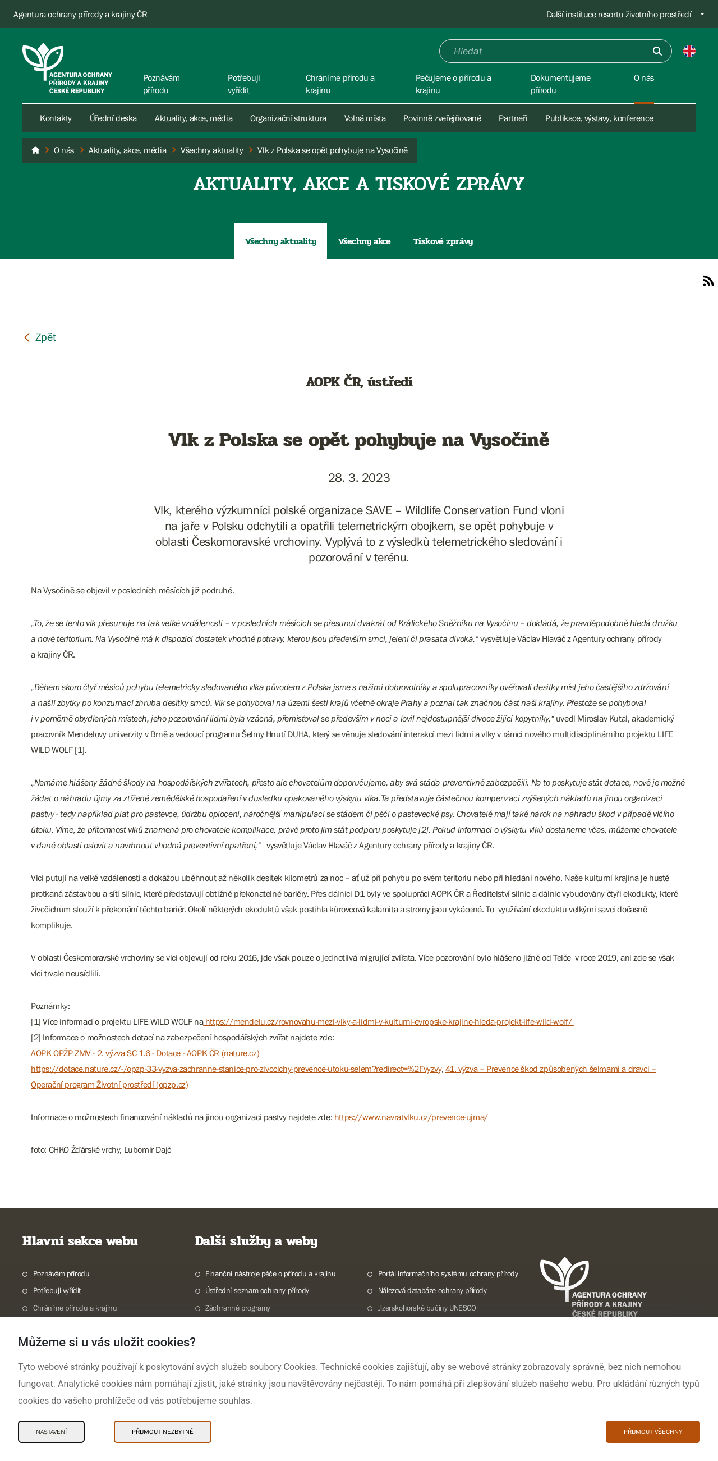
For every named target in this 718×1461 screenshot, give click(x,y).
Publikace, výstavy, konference (599, 118)
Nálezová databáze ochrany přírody (432, 1290)
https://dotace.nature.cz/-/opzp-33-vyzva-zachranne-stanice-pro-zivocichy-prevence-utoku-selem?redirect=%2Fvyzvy (236, 1068)
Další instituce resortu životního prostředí (619, 14)
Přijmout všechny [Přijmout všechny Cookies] (653, 1432)
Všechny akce (364, 241)
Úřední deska (113, 118)
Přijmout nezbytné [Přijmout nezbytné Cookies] (163, 1432)
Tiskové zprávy (443, 241)
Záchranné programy (237, 1307)
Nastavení (51, 1432)
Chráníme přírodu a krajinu (75, 1307)
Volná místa (365, 118)
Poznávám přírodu (61, 1273)
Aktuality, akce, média (193, 118)
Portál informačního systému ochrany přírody (448, 1273)
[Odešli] (657, 51)
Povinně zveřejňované (442, 118)
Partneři (513, 118)
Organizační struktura (288, 118)
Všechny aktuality (280, 241)
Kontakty (56, 118)
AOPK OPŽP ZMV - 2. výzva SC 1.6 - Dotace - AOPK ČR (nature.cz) (145, 1053)
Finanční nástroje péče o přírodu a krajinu (270, 1273)
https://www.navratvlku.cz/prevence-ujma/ (411, 1117)
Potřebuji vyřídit (57, 1290)
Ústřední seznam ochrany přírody (257, 1290)
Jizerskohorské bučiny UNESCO (427, 1307)
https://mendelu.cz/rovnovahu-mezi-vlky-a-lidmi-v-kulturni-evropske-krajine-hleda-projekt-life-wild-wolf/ (388, 1021)
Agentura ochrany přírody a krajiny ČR (80, 14)
